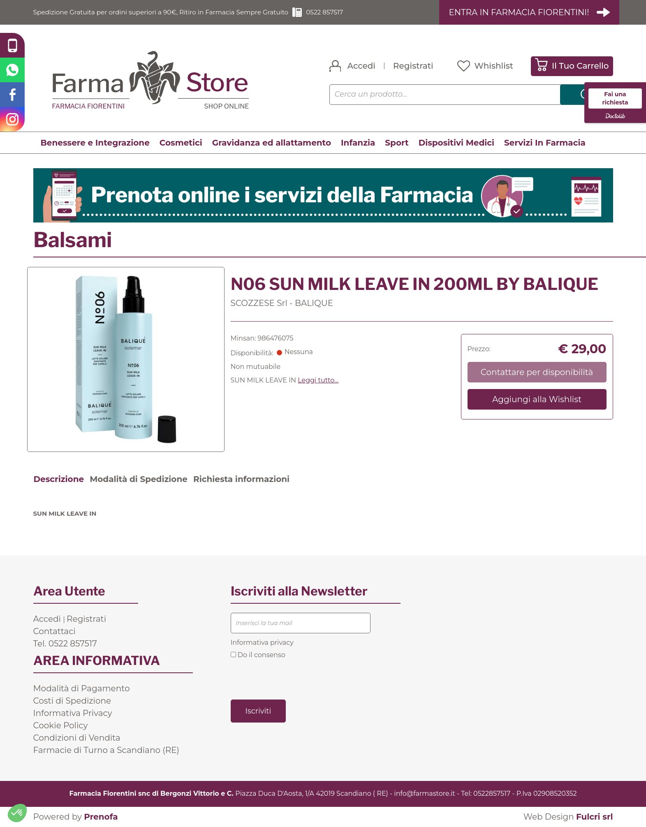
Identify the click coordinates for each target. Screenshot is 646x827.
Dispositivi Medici (456, 143)
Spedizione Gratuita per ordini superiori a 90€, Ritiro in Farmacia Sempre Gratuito (167, 12)
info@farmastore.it (424, 793)
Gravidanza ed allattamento (271, 143)
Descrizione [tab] (59, 479)
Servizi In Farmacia (545, 143)
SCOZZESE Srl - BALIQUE (282, 303)
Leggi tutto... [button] (318, 380)
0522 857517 (337, 12)
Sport (396, 143)
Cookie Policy (60, 725)
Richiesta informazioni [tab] (241, 479)
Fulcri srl (594, 817)
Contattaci (54, 631)
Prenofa (101, 817)
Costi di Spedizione (72, 701)
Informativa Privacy (72, 713)
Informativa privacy (262, 642)
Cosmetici (181, 143)
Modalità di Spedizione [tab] (139, 479)
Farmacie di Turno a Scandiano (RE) (106, 750)
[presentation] (293, 679)
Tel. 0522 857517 (65, 644)
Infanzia (358, 143)
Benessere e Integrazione (95, 143)
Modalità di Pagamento (81, 688)
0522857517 (491, 793)
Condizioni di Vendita (76, 738)
